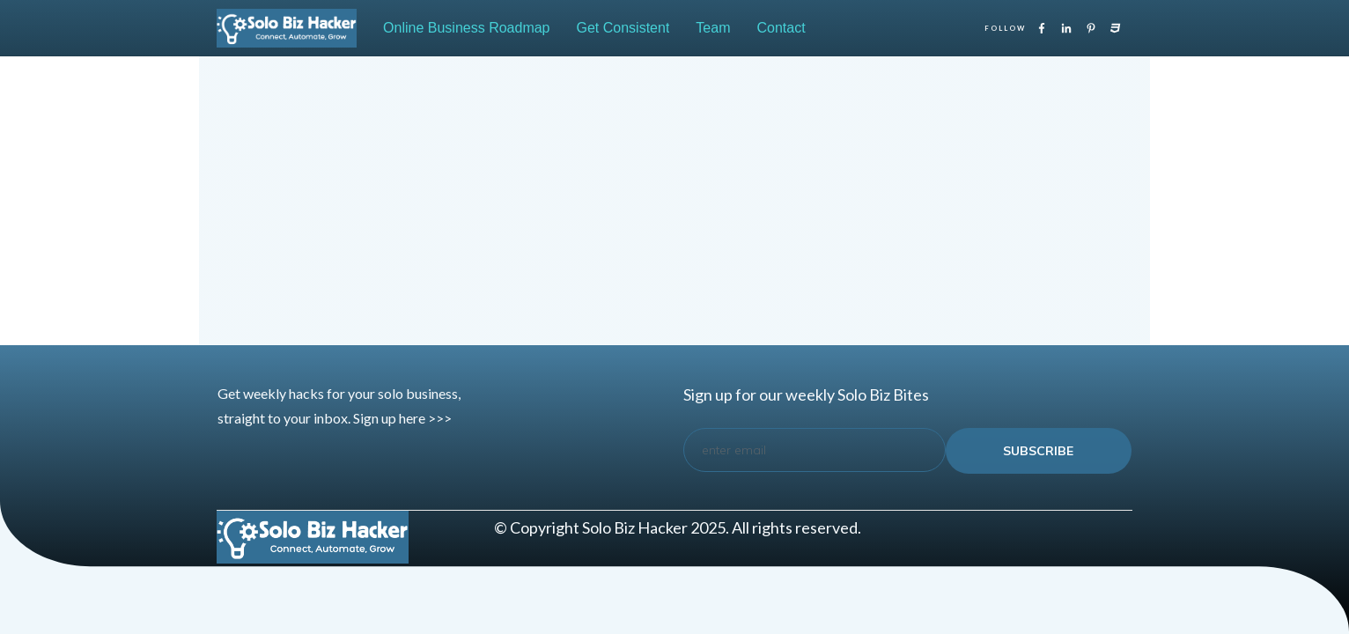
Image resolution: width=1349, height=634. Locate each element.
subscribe (1038, 451)
